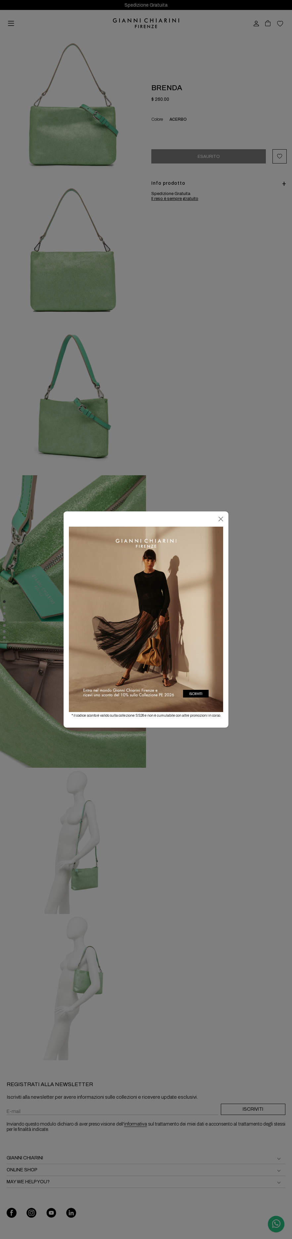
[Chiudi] (221, 519)
